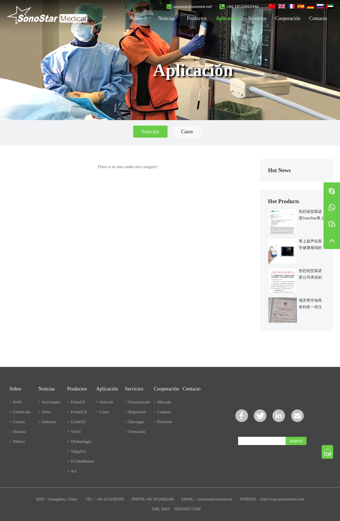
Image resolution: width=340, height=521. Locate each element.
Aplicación (227, 18)
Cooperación (287, 18)
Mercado (162, 402)
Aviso (44, 412)
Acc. (72, 471)
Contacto (318, 18)
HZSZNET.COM (187, 509)
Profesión (163, 422)
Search (296, 440)
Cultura (17, 422)
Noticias (166, 18)
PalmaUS (76, 402)
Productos (197, 18)
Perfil (16, 402)
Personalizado (137, 402)
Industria (47, 422)
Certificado (20, 412)
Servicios (257, 18)
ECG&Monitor (80, 461)
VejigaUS (76, 451)
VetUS (74, 432)
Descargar (134, 422)
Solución (150, 131)
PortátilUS (77, 412)
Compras (162, 412)
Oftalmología (79, 442)
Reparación (135, 412)
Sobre (136, 18)
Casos (187, 131)
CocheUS (76, 422)
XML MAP (160, 509)
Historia (18, 432)
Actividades (49, 402)
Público (17, 442)
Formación (135, 432)
